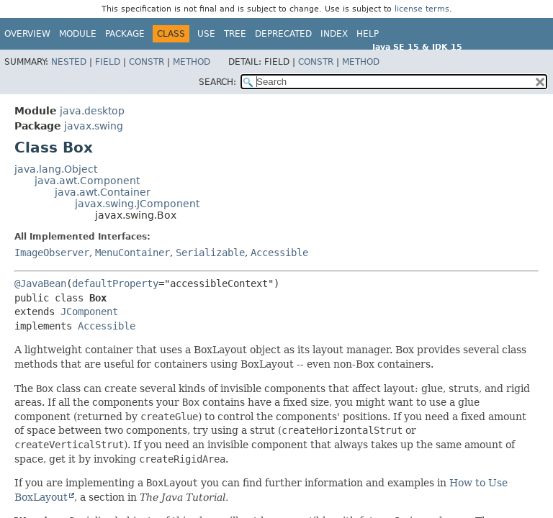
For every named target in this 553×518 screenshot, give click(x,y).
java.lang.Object (55, 169)
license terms (422, 9)
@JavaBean (40, 283)
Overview (27, 34)
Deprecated (283, 34)
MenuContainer (132, 252)
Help (367, 34)
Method (191, 62)
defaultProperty (115, 283)
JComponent (89, 311)
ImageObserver (51, 252)
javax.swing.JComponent (137, 203)
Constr (146, 62)
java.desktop (92, 111)
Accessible (279, 252)
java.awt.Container (102, 192)
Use (206, 34)
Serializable (210, 252)
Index (334, 34)
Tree (235, 34)
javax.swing (93, 126)
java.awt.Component (87, 180)
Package (125, 34)
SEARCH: (217, 82)
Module (77, 34)
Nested (68, 62)
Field (107, 62)
